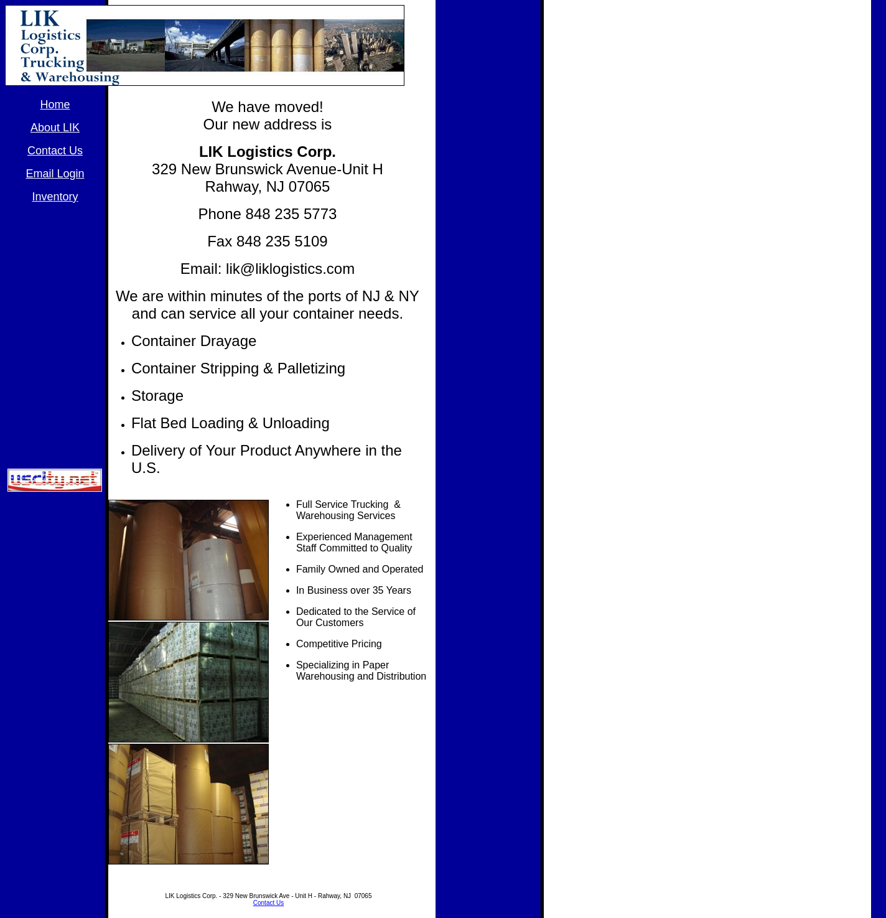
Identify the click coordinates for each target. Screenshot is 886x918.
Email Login (55, 173)
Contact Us (268, 902)
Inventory (55, 196)
